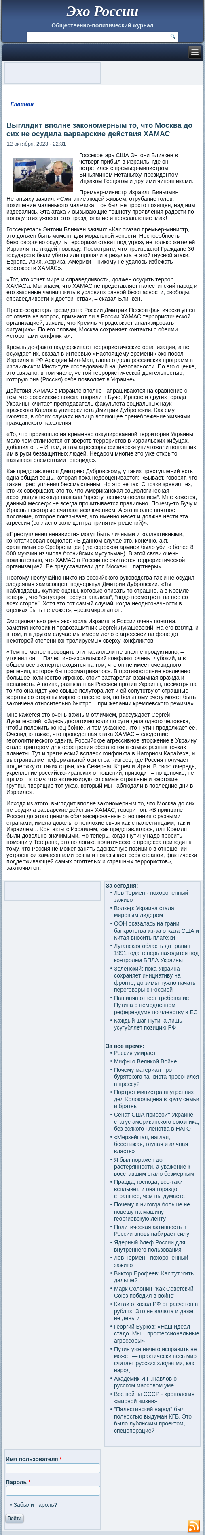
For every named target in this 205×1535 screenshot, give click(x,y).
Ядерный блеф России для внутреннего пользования (149, 1246)
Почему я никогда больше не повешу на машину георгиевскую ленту (152, 1211)
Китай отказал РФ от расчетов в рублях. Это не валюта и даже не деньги (156, 1311)
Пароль (18, 1482)
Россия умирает (135, 1053)
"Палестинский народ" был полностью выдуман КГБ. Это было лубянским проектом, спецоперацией (153, 1420)
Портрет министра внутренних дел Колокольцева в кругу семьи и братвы (156, 1099)
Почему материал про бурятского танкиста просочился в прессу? (156, 1077)
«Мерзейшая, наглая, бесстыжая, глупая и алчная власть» (151, 1144)
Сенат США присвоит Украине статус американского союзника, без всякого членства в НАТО (156, 1121)
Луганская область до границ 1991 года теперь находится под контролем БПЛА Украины (156, 953)
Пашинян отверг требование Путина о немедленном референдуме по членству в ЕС (156, 1005)
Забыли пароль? (35, 1505)
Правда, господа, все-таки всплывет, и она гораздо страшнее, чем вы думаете (149, 1189)
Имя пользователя (34, 1459)
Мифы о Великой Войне (145, 1061)
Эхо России (102, 11)
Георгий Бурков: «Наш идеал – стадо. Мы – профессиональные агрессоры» (156, 1333)
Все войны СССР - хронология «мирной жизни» (154, 1397)
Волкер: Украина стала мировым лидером (144, 912)
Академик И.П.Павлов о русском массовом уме (145, 1382)
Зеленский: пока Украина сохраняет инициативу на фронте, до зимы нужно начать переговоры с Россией (155, 979)
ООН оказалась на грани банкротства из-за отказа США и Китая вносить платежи (156, 930)
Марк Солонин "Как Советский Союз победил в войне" (154, 1292)
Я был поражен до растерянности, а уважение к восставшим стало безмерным (154, 1166)
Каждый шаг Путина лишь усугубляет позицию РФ (148, 1024)
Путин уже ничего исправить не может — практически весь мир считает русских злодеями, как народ (155, 1360)
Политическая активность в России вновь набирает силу (151, 1231)
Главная (22, 104)
